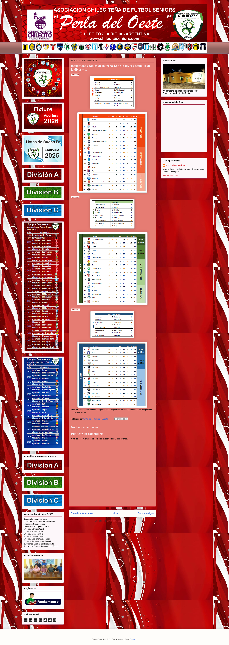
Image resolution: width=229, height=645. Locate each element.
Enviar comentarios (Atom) (118, 521)
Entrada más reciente (82, 513)
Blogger (133, 639)
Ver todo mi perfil (170, 175)
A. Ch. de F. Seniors (175, 165)
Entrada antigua (146, 513)
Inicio (115, 513)
